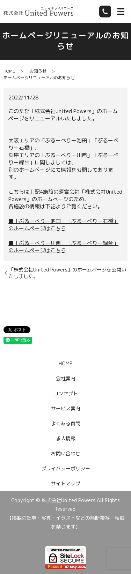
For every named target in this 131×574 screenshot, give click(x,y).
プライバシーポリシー (65, 468)
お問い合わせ (65, 453)
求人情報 (65, 438)
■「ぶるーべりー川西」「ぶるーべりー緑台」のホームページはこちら (63, 246)
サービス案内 (65, 408)
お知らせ (38, 71)
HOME (9, 71)
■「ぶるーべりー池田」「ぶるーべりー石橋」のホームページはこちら (63, 224)
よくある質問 (65, 423)
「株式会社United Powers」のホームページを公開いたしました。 (67, 273)
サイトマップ (65, 483)
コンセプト (65, 393)
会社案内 (65, 378)
